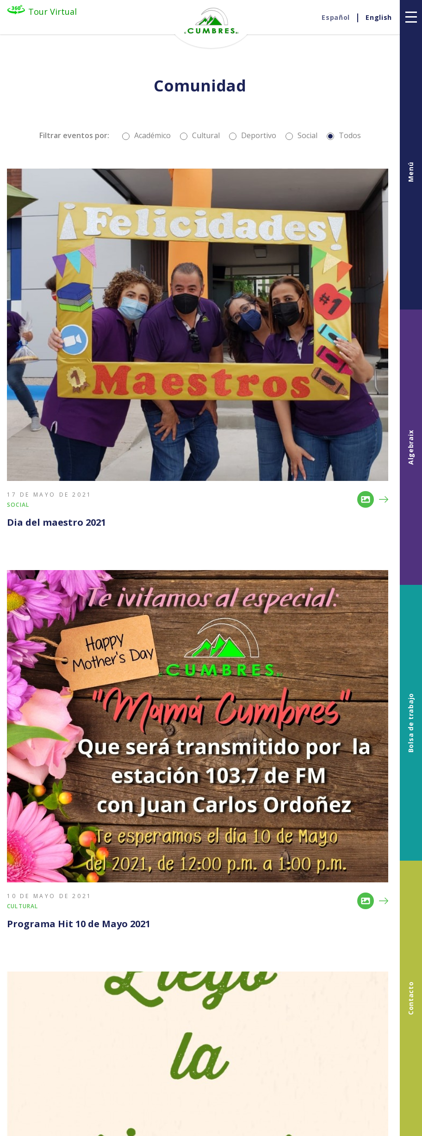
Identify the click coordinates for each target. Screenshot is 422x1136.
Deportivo (252, 135)
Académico (146, 135)
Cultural (200, 135)
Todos (344, 135)
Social (301, 135)
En (379, 17)
